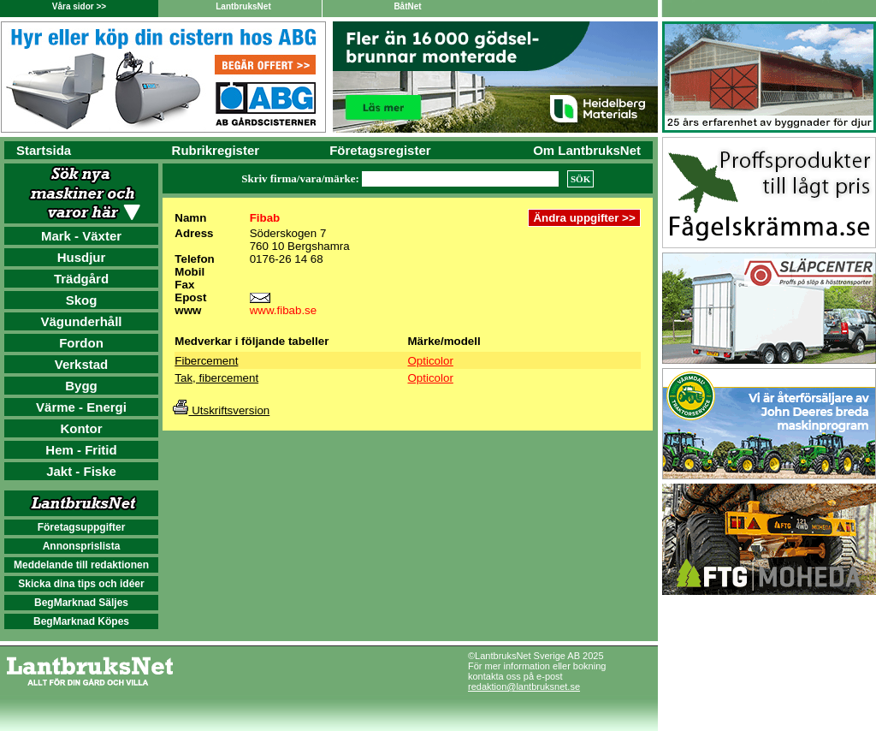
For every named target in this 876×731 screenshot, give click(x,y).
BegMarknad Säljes (81, 603)
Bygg (81, 385)
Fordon (81, 343)
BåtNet (407, 6)
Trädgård (81, 278)
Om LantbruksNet (587, 150)
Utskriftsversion (221, 410)
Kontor (81, 428)
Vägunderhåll (80, 321)
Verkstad (82, 364)
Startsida (43, 150)
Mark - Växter (81, 236)
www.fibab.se (283, 310)
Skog (82, 300)
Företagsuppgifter (82, 527)
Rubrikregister (216, 150)
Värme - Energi (81, 407)
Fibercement (206, 360)
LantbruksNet (243, 6)
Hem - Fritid (80, 450)
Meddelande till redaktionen (81, 565)
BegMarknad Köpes (81, 621)
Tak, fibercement (216, 377)
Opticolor (430, 360)
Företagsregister (379, 150)
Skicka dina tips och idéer (81, 584)
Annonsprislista (82, 546)
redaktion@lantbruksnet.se (524, 686)
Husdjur (81, 257)
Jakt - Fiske (81, 471)
